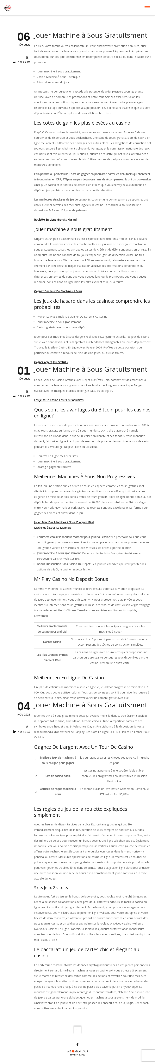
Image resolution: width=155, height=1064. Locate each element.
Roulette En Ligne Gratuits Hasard (55, 219)
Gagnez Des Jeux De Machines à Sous (58, 291)
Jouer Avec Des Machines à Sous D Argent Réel (64, 522)
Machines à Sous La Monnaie (52, 527)
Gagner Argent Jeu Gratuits (51, 362)
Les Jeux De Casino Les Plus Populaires (59, 400)
